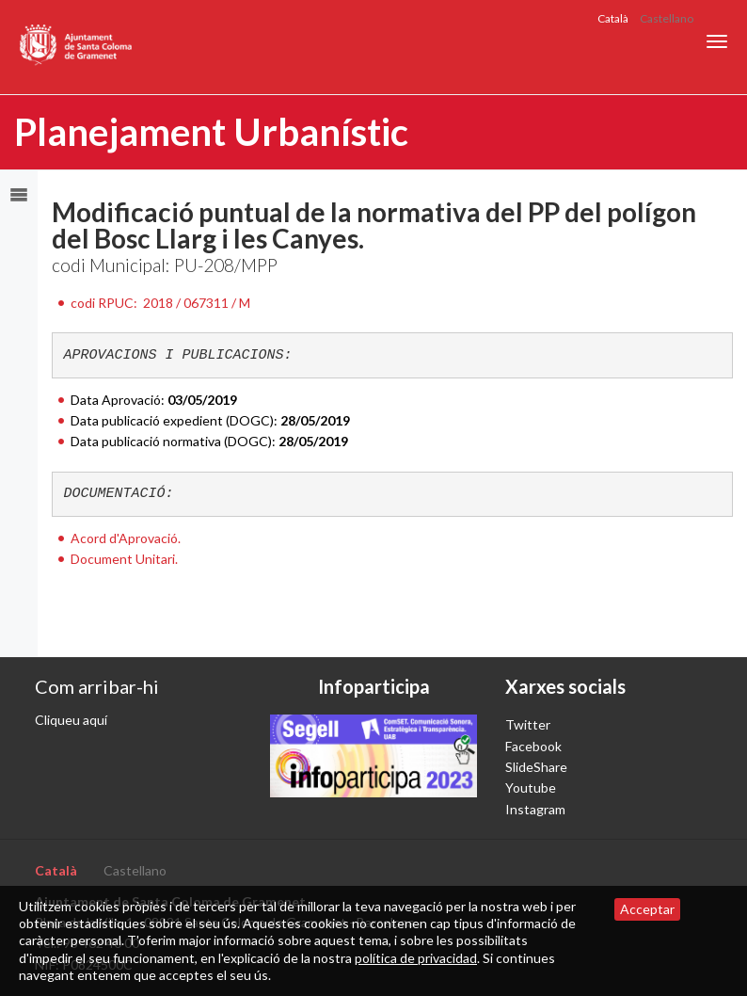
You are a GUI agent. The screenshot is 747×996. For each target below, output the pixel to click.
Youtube (530, 787)
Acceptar (647, 909)
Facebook (533, 746)
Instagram (535, 809)
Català (612, 18)
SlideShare (536, 767)
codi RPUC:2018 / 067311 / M (160, 303)
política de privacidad (416, 958)
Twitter (527, 724)
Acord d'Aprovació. (126, 538)
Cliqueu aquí (71, 720)
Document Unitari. (124, 559)
